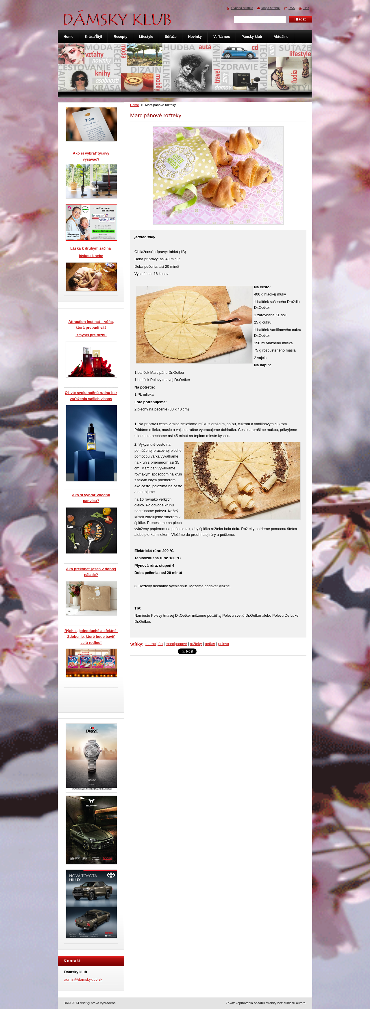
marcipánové (176, 644)
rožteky (196, 644)
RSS (291, 8)
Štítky (136, 644)
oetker (210, 644)
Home (134, 105)
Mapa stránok (270, 8)
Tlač (306, 8)
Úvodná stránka (242, 8)
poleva (223, 644)
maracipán (154, 644)
